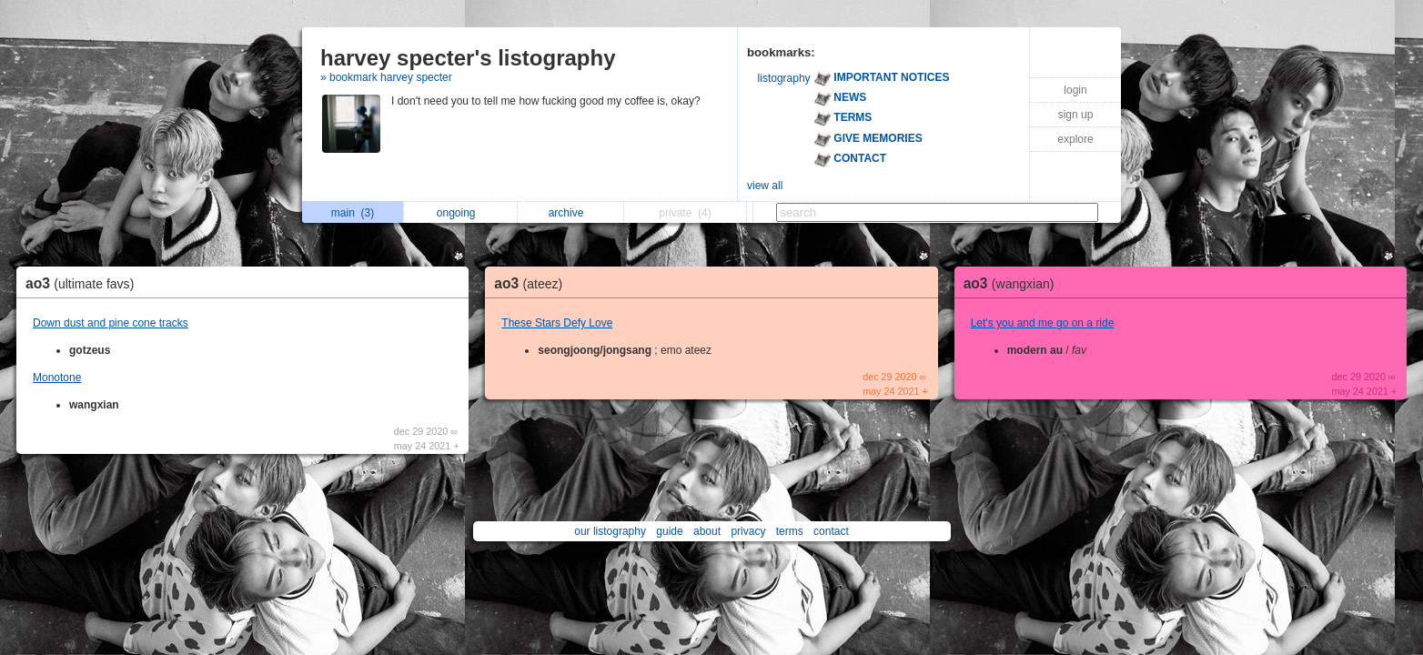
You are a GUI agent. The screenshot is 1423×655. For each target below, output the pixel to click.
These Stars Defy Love (556, 323)
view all (764, 185)
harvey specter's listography (468, 57)
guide (669, 531)
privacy (748, 531)
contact (831, 531)
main (352, 213)
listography (784, 78)
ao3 (84, 283)
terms (789, 531)
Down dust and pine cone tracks (110, 323)
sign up (1076, 114)
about (707, 531)
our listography (610, 531)
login (1075, 90)
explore (1075, 139)
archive (571, 213)
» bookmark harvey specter (386, 77)
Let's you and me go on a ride (1043, 323)
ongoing (461, 213)
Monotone (57, 377)
